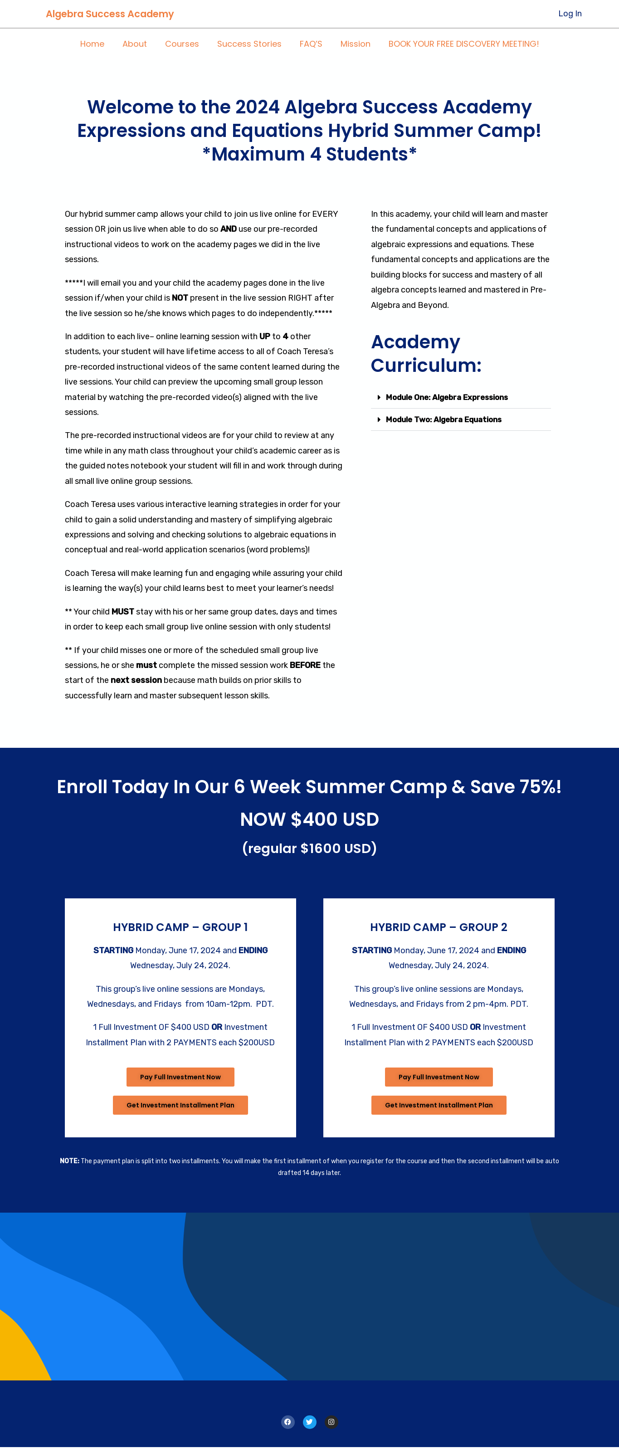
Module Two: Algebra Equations (448, 419)
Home (98, 44)
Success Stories (249, 44)
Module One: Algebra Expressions (452, 397)
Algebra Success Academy (110, 13)
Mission (352, 44)
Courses (184, 44)
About (138, 44)
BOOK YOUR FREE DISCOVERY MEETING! (458, 44)
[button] (461, 397)
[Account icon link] (570, 13)
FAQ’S (309, 44)
